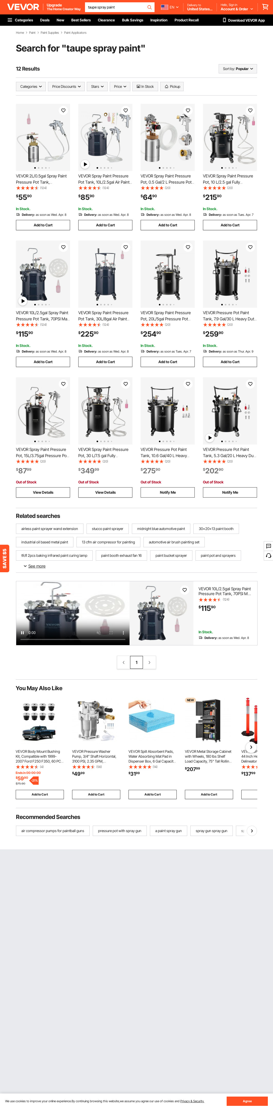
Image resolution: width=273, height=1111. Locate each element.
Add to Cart (43, 225)
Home (20, 33)
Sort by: (229, 68)
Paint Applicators (75, 33)
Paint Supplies (50, 33)
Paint (32, 33)
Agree (247, 1101)
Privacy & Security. (192, 1101)
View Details (43, 492)
